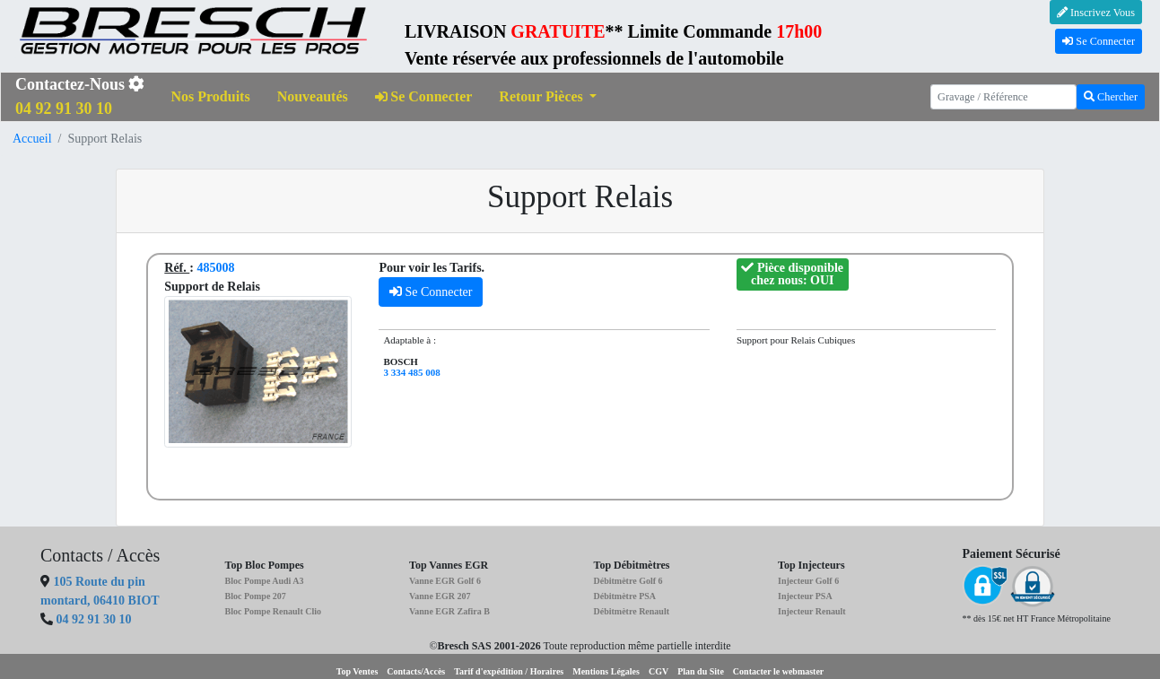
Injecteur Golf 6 (808, 581)
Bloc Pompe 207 (255, 596)
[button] (548, 97)
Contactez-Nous (79, 96)
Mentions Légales (606, 671)
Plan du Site (700, 671)
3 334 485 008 (411, 372)
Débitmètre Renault (632, 611)
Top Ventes (357, 671)
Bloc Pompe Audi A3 (264, 581)
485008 (215, 267)
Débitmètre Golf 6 (628, 581)
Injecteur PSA (805, 596)
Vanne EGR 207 (440, 596)
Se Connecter (1098, 41)
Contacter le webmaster (778, 671)
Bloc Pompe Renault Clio (273, 611)
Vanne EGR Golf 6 (445, 581)
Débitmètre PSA (625, 596)
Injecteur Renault (812, 611)
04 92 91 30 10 (94, 619)
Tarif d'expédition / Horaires (508, 671)
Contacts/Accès (416, 671)
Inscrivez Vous (1096, 12)
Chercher (1111, 97)
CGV (658, 671)
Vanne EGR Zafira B (449, 611)
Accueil (32, 138)
